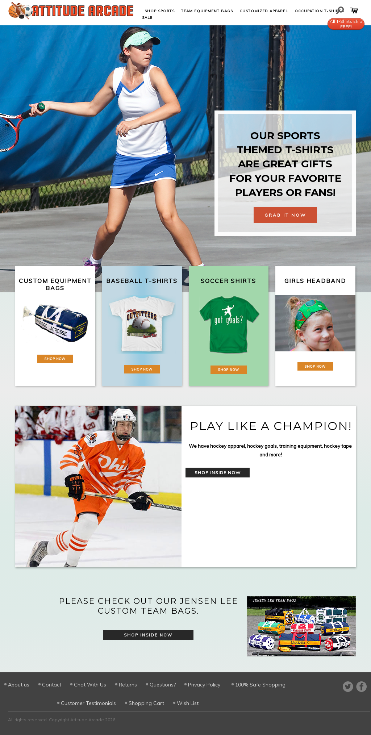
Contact (51, 684)
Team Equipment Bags (207, 11)
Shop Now (55, 359)
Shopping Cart (146, 703)
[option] (185, 486)
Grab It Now (285, 215)
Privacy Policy (204, 684)
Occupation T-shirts (319, 11)
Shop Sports (160, 11)
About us (18, 684)
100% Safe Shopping (260, 684)
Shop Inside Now (218, 472)
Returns (128, 684)
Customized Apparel (263, 11)
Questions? (163, 684)
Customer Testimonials (88, 703)
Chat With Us (90, 684)
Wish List (188, 703)
